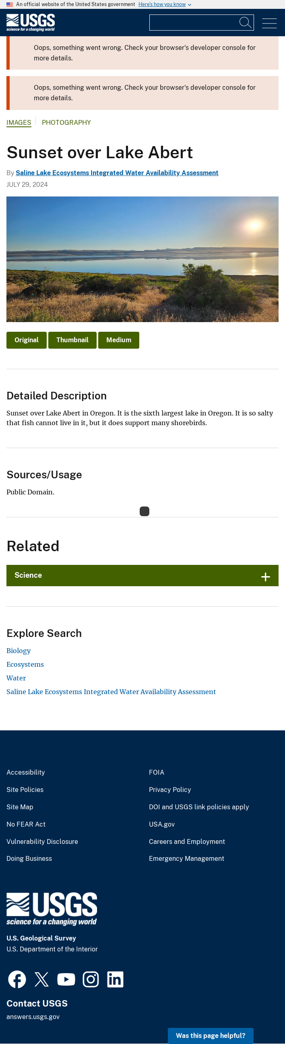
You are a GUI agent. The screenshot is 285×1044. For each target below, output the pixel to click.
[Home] (30, 29)
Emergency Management (186, 858)
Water (16, 678)
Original (26, 340)
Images (18, 122)
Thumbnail (72, 340)
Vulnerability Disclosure (42, 842)
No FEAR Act (25, 824)
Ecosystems (25, 664)
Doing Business (29, 858)
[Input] (201, 22)
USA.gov (162, 824)
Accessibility (25, 772)
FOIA (156, 772)
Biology (18, 651)
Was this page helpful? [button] (211, 1036)
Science (28, 575)
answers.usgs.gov (33, 1017)
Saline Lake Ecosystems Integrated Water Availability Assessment (117, 173)
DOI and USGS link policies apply (199, 807)
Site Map (19, 807)
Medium (118, 340)
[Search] (246, 22)
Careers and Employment (187, 842)
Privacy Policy (170, 790)
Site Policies (24, 790)
